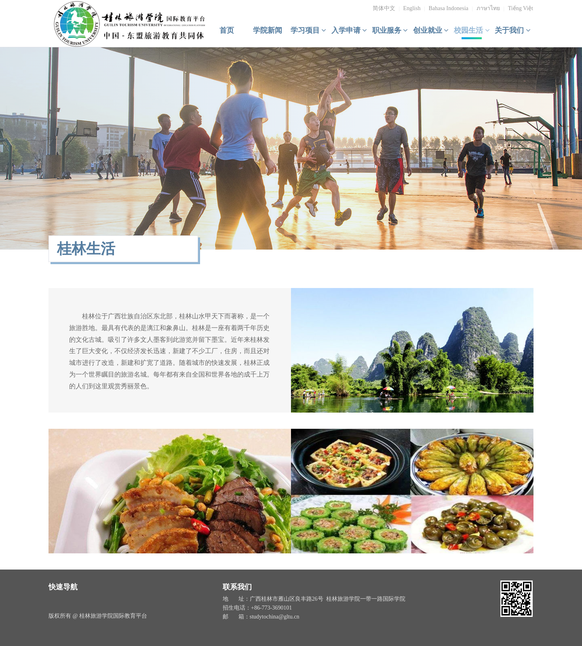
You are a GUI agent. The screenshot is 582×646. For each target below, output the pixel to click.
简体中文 (384, 8)
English (412, 8)
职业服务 (390, 30)
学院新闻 (267, 30)
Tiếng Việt (520, 8)
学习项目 (309, 30)
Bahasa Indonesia (448, 8)
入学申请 (349, 30)
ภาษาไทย (488, 8)
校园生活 (472, 30)
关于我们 (513, 30)
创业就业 (431, 30)
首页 (226, 30)
